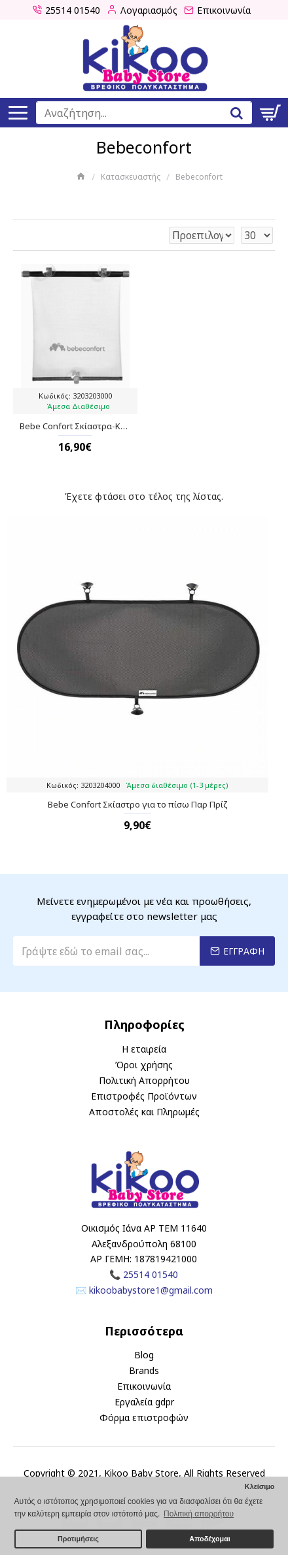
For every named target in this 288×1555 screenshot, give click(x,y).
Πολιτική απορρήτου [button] (199, 1513)
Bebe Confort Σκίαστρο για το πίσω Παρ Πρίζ (138, 804)
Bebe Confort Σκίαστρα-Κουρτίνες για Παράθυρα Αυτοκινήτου (75, 426)
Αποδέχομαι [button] (209, 1539)
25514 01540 (150, 1274)
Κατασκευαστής (130, 176)
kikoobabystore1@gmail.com (151, 1290)
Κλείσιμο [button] (260, 1486)
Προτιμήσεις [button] (78, 1539)
